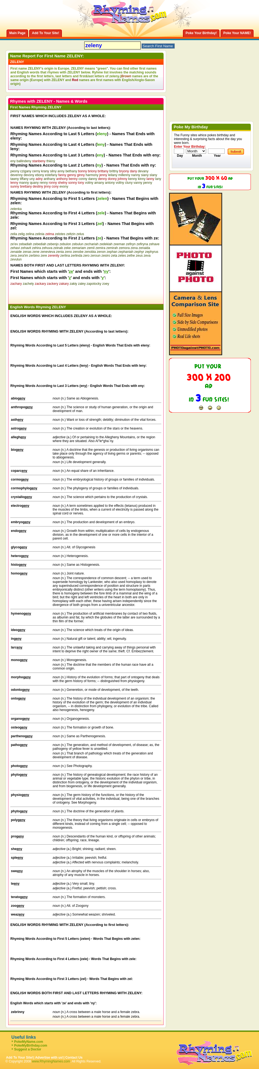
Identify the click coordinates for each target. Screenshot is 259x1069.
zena (134, 248)
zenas (27, 252)
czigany (25, 171)
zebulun (77, 244)
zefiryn (130, 244)
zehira (36, 248)
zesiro (105, 255)
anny (61, 171)
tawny (14, 179)
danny (92, 179)
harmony (92, 175)
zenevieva (47, 252)
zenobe (78, 252)
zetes (122, 255)
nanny (135, 175)
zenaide (16, 252)
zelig (21, 234)
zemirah (112, 248)
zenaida (144, 248)
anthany (49, 179)
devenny (16, 175)
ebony (39, 175)
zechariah (91, 244)
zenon (101, 252)
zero (86, 255)
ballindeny (24, 161)
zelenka (16, 209)
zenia (60, 252)
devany (143, 171)
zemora (124, 248)
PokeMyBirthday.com (30, 1045)
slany (153, 175)
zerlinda (76, 255)
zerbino (34, 255)
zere (44, 255)
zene (36, 252)
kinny (142, 179)
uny (32, 179)
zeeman (119, 244)
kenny (132, 179)
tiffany (24, 179)
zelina (30, 234)
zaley (82, 284)
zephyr (139, 252)
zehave (154, 244)
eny (13, 161)
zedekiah (106, 244)
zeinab (58, 248)
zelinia (39, 234)
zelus (80, 234)
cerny (36, 171)
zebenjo (53, 244)
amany (99, 183)
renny (44, 183)
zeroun (96, 255)
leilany (112, 175)
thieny (50, 161)
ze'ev (14, 244)
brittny (113, 171)
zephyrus (151, 252)
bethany (71, 171)
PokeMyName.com (28, 1042)
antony (110, 183)
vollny (120, 183)
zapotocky (94, 284)
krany (45, 171)
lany (158, 179)
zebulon (65, 244)
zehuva (47, 248)
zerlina (65, 255)
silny (53, 171)
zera (13, 255)
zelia (13, 234)
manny (24, 183)
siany (145, 175)
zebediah (39, 244)
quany (34, 183)
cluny (128, 183)
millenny (124, 175)
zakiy (73, 284)
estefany (51, 175)
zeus (139, 255)
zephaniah (125, 252)
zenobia (90, 252)
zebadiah (25, 244)
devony (29, 175)
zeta (114, 255)
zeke (67, 248)
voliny (89, 183)
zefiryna (142, 244)
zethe (131, 255)
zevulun (16, 259)
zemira (100, 248)
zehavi (15, 248)
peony (14, 171)
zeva (147, 255)
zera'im (23, 255)
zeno (68, 252)
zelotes (60, 234)
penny (147, 183)
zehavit (26, 248)
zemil (91, 248)
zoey (105, 284)
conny (83, 179)
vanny (138, 183)
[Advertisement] (74, 294)
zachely (28, 284)
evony (63, 186)
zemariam (79, 248)
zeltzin (71, 234)
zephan (112, 252)
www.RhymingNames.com (51, 1061)
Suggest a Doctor (27, 1049)
